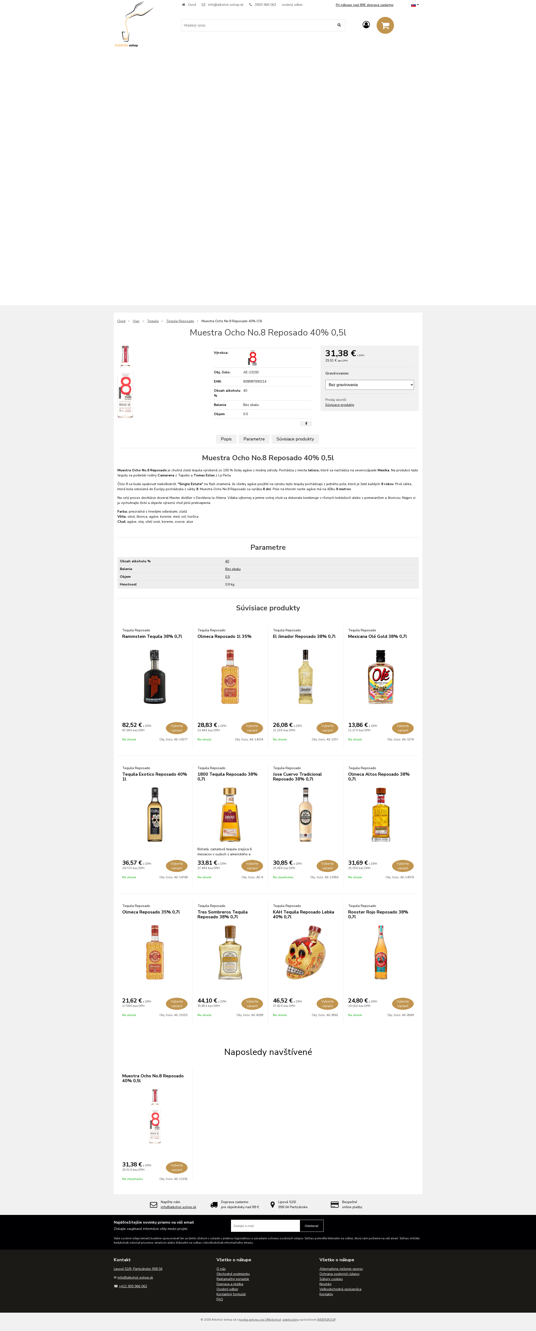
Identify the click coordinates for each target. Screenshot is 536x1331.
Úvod (192, 4)
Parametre (254, 439)
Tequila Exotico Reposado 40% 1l (154, 776)
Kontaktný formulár (231, 1294)
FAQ (220, 1299)
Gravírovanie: (337, 373)
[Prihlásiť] (366, 25)
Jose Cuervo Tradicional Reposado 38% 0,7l (297, 776)
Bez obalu (233, 569)
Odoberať (312, 1226)
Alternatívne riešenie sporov (341, 1269)
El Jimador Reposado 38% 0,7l (304, 636)
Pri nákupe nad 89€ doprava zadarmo (365, 5)
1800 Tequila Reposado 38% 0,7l (227, 776)
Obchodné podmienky (233, 1274)
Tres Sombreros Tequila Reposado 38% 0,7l (222, 914)
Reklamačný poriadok (233, 1279)
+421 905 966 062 (133, 1286)
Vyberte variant (177, 728)
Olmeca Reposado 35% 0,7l (151, 912)
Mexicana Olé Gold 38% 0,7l (377, 636)
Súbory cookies (331, 1279)
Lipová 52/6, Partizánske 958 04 (138, 1269)
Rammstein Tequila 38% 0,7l (152, 636)
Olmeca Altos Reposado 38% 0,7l (379, 776)
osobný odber (292, 4)
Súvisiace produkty (339, 405)
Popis (226, 439)
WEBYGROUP (326, 1320)
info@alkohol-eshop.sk (226, 4)
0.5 (227, 576)
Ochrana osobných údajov (339, 1274)
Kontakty (326, 1294)
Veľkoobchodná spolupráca (340, 1289)
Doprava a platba (230, 1284)
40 (227, 561)
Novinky (325, 1284)
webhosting (290, 1320)
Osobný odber (227, 1289)
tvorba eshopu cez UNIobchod (260, 1320)
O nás (221, 1269)
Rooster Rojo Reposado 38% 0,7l (378, 914)
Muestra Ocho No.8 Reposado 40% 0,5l (153, 1078)
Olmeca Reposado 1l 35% (224, 636)
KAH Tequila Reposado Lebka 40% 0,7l (303, 914)
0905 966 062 (265, 4)
